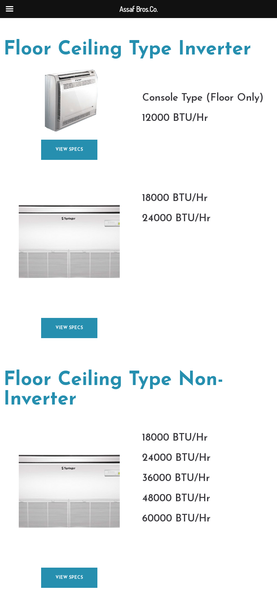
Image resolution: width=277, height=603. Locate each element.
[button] (69, 150)
